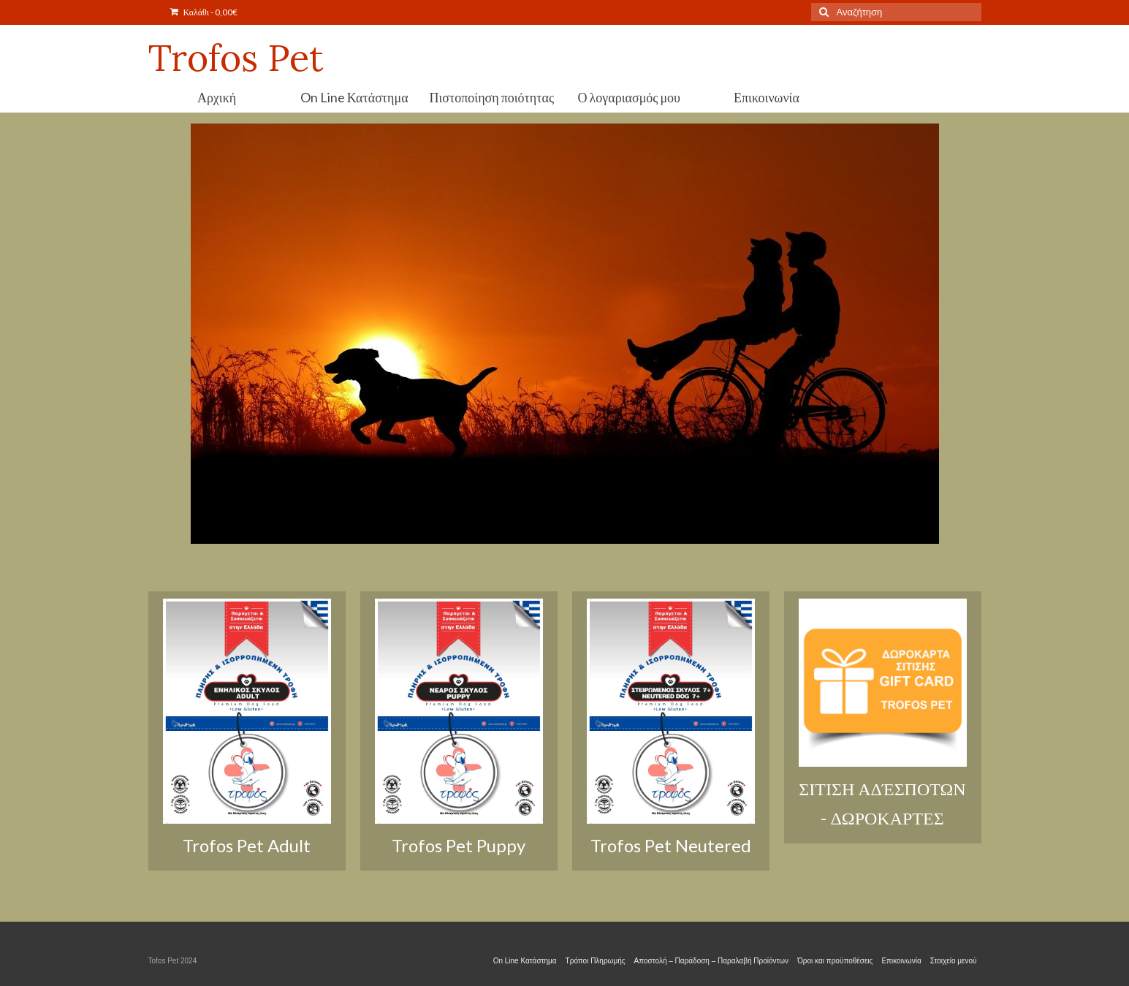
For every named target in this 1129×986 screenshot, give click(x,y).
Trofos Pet (236, 57)
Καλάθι (204, 12)
